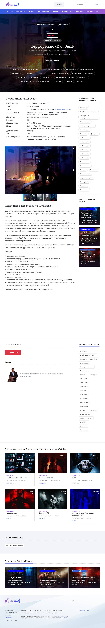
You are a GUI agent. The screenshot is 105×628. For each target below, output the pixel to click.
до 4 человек (63, 73)
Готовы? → (42, 518)
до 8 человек (34, 77)
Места (98, 11)
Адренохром (11, 513)
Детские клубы (67, 11)
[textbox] (43, 3)
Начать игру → (10, 483)
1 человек (28, 73)
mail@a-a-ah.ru (62, 618)
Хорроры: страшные (87, 69)
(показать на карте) (63, 109)
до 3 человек (51, 73)
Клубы (56, 11)
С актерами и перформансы (52, 69)
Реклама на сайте (26, 610)
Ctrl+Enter (8, 618)
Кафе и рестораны (43, 11)
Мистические (16, 73)
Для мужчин (56, 81)
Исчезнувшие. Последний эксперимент (83, 514)
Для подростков (26, 81)
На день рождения (42, 81)
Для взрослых (71, 69)
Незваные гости (46, 477)
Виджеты (61, 610)
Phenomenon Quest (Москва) (59, 54)
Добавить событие (51, 610)
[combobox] (43, 4)
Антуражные (47, 77)
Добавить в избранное (46, 24)
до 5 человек (76, 73)
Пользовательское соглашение (30, 613)
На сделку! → (43, 483)
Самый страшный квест (16, 477)
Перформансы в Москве (14, 545)
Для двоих (39, 73)
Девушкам (68, 81)
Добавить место (38, 610)
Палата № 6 (44, 513)
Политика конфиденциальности (52, 613)
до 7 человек (22, 77)
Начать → (9, 518)
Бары (31, 11)
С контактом (80, 81)
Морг (74, 477)
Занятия (79, 11)
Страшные (15, 69)
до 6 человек (88, 73)
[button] (73, 148)
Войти (97, 4)
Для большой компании (31, 69)
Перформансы (20, 11)
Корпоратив (83, 77)
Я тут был (63, 24)
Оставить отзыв (52, 60)
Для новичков (61, 77)
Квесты (9, 11)
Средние (72, 77)
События (89, 11)
